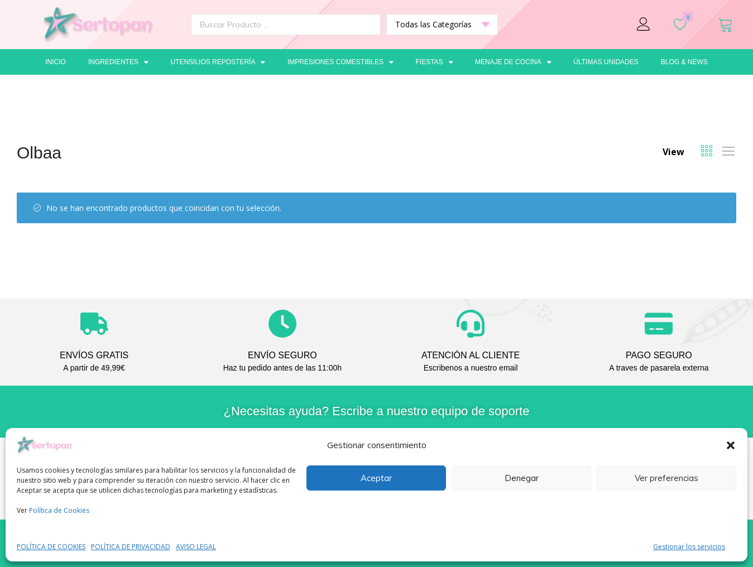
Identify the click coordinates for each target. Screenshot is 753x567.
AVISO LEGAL (196, 546)
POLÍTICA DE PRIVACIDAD (130, 546)
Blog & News (684, 62)
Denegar (522, 478)
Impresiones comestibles (340, 62)
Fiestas (434, 62)
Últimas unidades (605, 62)
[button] (730, 445)
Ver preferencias (666, 478)
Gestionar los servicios (689, 546)
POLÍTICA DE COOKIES (51, 546)
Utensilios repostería (217, 62)
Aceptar (376, 478)
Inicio (55, 62)
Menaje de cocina (513, 62)
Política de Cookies (59, 510)
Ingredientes (118, 62)
